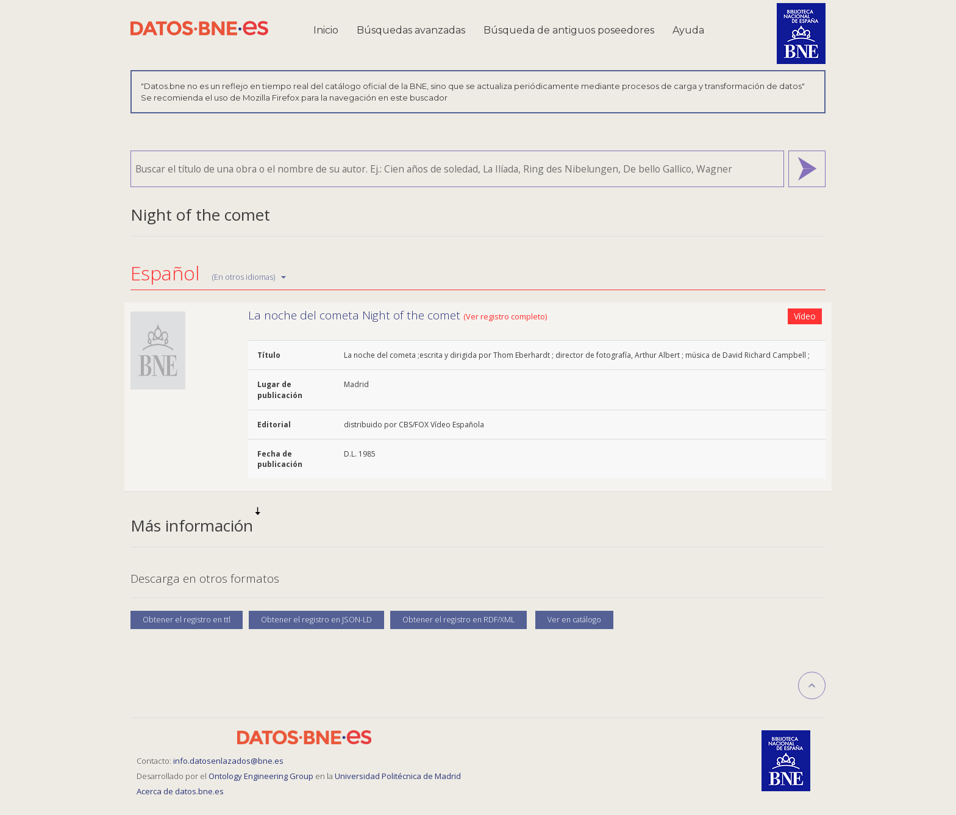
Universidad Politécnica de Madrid (398, 776)
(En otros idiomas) (249, 276)
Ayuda (688, 30)
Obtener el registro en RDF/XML (458, 619)
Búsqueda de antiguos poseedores (568, 30)
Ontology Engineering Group (262, 776)
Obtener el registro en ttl (186, 619)
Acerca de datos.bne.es (180, 791)
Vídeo (805, 316)
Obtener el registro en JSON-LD (316, 619)
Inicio (325, 30)
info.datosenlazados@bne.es (228, 760)
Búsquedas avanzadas (411, 30)
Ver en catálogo (574, 619)
